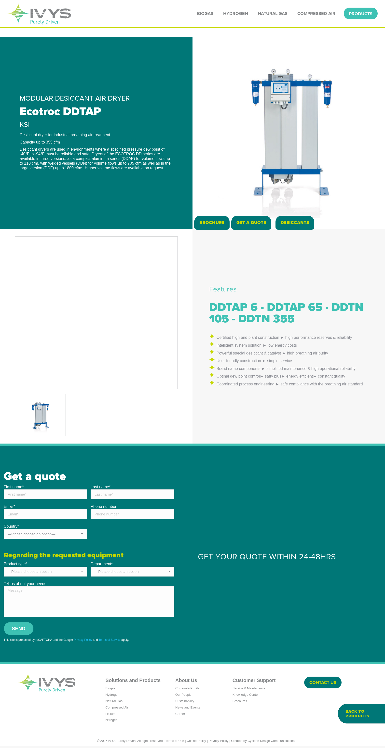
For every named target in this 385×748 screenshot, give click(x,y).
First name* (14, 488)
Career (180, 716)
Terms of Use (174, 743)
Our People (183, 696)
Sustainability (184, 703)
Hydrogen (112, 696)
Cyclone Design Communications (271, 743)
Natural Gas (114, 703)
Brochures (240, 703)
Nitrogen (112, 722)
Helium (110, 716)
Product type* (15, 566)
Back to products (357, 714)
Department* (102, 566)
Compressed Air (117, 709)
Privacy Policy (83, 641)
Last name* (100, 488)
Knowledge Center (246, 696)
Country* (11, 528)
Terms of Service (110, 641)
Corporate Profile (187, 690)
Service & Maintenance (249, 690)
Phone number (103, 508)
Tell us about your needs (25, 586)
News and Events (187, 709)
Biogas (110, 690)
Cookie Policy (196, 743)
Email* (9, 508)
